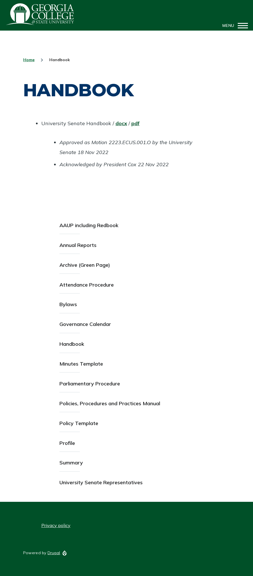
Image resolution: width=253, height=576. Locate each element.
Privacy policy (55, 525)
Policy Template (78, 423)
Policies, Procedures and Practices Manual (109, 403)
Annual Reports (78, 245)
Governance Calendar (85, 324)
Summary (71, 462)
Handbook (71, 344)
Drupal (54, 552)
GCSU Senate (40, 14)
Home (29, 59)
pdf (135, 123)
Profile (67, 443)
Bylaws (68, 304)
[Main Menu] (233, 25)
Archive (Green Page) (84, 265)
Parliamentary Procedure (89, 383)
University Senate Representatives (101, 482)
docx (121, 123)
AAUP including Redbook (88, 225)
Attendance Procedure (86, 284)
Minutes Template (81, 363)
